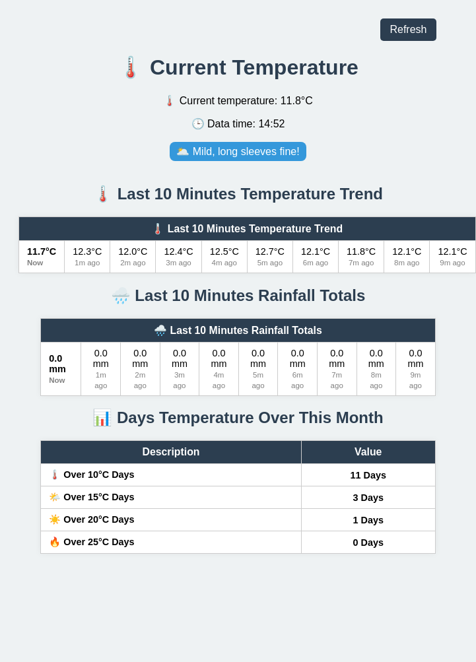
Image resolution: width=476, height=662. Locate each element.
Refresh (408, 29)
